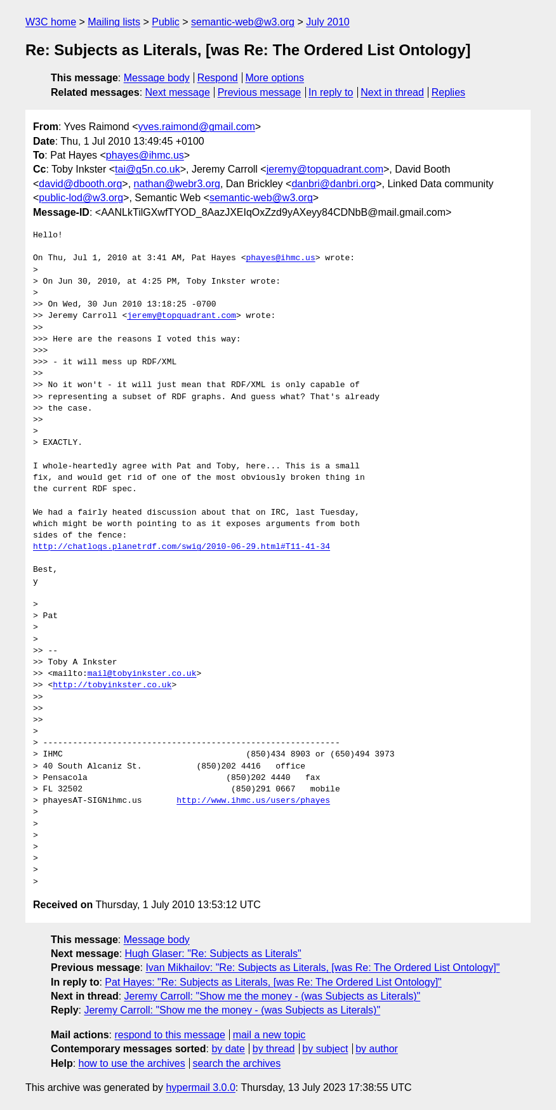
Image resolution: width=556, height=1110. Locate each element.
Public (166, 22)
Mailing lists (114, 22)
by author (376, 1048)
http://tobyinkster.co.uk (112, 685)
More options (275, 77)
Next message (177, 92)
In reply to (330, 92)
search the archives (237, 1063)
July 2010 (328, 22)
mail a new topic (269, 1034)
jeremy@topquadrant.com (325, 169)
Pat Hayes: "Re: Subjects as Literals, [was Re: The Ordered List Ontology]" (273, 982)
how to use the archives (132, 1063)
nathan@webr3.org (177, 183)
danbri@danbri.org (333, 183)
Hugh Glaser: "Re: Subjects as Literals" (213, 953)
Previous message (259, 92)
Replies (448, 92)
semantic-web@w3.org (243, 22)
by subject (325, 1048)
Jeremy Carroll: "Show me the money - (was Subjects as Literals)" (272, 996)
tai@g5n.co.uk (147, 169)
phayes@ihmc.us (145, 155)
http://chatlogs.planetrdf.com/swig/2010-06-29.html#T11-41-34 (181, 547)
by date (227, 1048)
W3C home (50, 22)
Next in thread (392, 92)
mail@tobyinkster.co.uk (142, 674)
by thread (274, 1048)
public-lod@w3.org (81, 197)
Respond (217, 77)
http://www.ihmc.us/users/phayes (253, 801)
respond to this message (169, 1034)
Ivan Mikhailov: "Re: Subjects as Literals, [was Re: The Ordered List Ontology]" (322, 967)
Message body (157, 77)
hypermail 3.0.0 (200, 1087)
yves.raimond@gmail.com (196, 126)
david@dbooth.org (80, 183)
